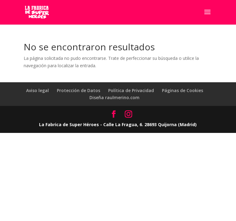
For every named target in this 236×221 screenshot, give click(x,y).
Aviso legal (37, 90)
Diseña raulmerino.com (114, 97)
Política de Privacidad (131, 90)
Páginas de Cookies (182, 90)
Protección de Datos (78, 90)
